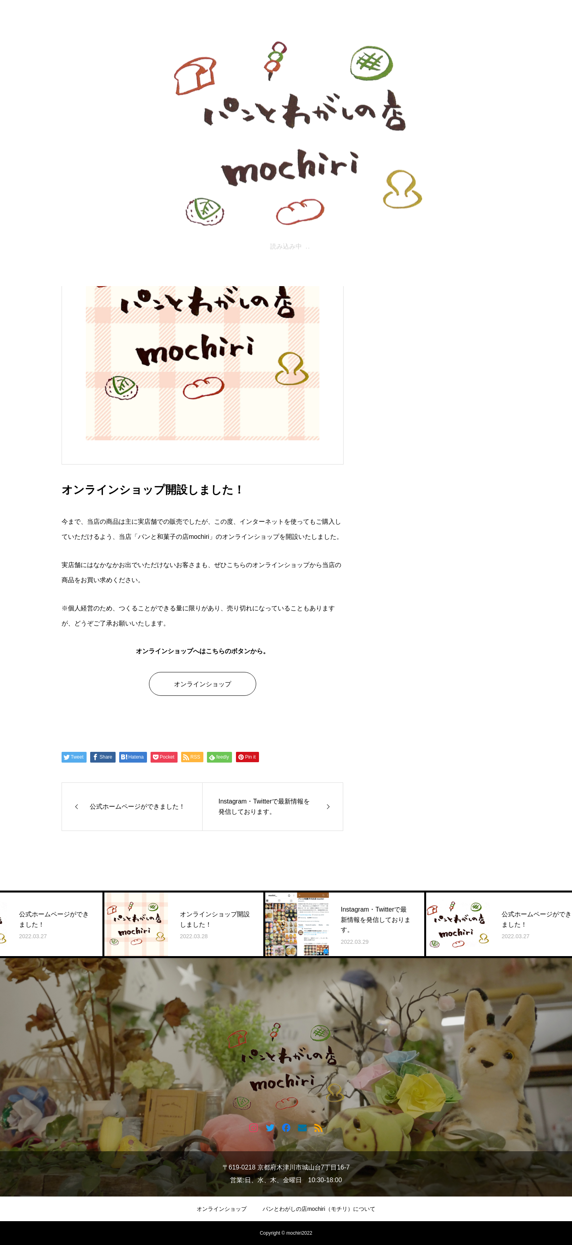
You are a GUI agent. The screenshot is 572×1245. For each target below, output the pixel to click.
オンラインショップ (202, 684)
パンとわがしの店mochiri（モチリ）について (319, 1209)
